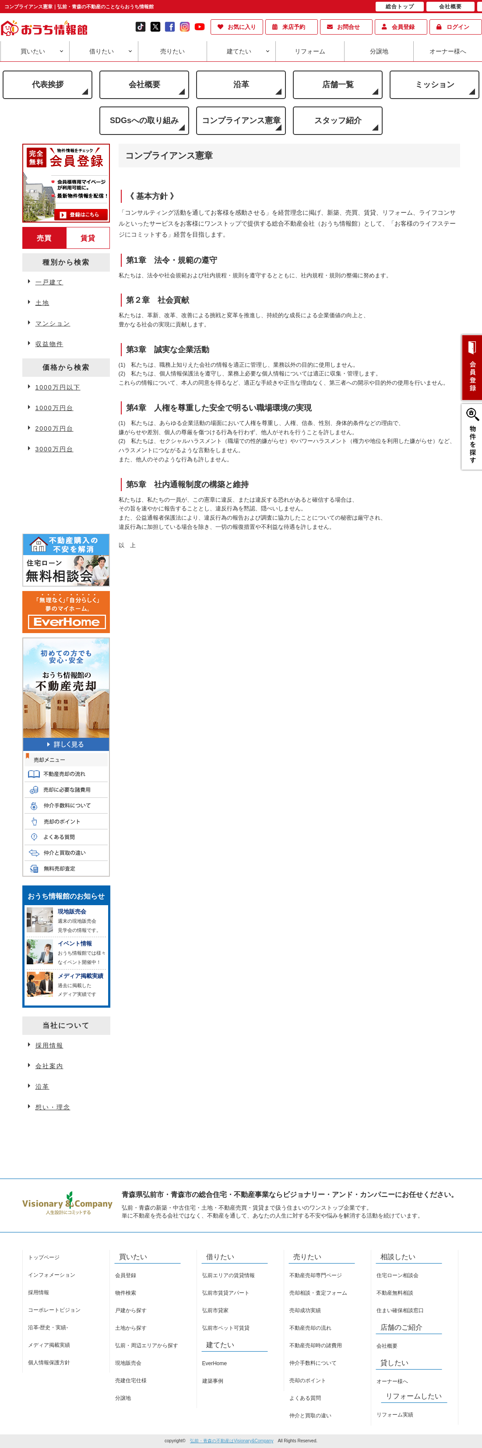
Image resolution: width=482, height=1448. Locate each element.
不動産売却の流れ (310, 1328)
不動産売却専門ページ (315, 1275)
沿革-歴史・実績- (48, 1327)
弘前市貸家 (215, 1310)
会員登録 (403, 27)
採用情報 (49, 1045)
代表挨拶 (47, 84)
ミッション (434, 84)
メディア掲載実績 (49, 1345)
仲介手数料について (313, 1363)
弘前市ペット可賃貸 (226, 1328)
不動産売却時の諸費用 (315, 1345)
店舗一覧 (338, 84)
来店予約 (293, 27)
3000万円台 (54, 449)
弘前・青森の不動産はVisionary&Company (231, 1440)
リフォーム (310, 51)
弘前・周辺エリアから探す (146, 1345)
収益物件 (49, 343)
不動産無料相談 (394, 1293)
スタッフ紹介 (338, 120)
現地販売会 (128, 1363)
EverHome (214, 1363)
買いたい (33, 51)
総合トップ (400, 7)
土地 (42, 302)
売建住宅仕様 (131, 1380)
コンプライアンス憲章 (241, 120)
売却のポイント (307, 1380)
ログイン (458, 27)
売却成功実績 (305, 1310)
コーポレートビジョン (54, 1310)
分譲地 (379, 51)
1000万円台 (54, 407)
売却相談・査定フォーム (318, 1293)
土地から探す (131, 1328)
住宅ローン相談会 (397, 1275)
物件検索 (125, 1293)
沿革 (241, 84)
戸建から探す (131, 1310)
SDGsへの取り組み (144, 120)
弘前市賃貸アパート (226, 1293)
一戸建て (49, 282)
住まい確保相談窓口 (400, 1310)
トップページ (44, 1257)
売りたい (172, 51)
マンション (52, 323)
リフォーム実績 (394, 1415)
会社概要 (144, 84)
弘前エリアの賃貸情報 (228, 1275)
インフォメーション (51, 1275)
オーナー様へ (447, 51)
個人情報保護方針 (49, 1362)
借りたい (101, 51)
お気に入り (242, 27)
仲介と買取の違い (310, 1416)
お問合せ (348, 27)
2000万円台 (54, 428)
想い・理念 (52, 1107)
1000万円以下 (58, 387)
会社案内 (49, 1065)
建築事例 (212, 1381)
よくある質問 (305, 1398)
